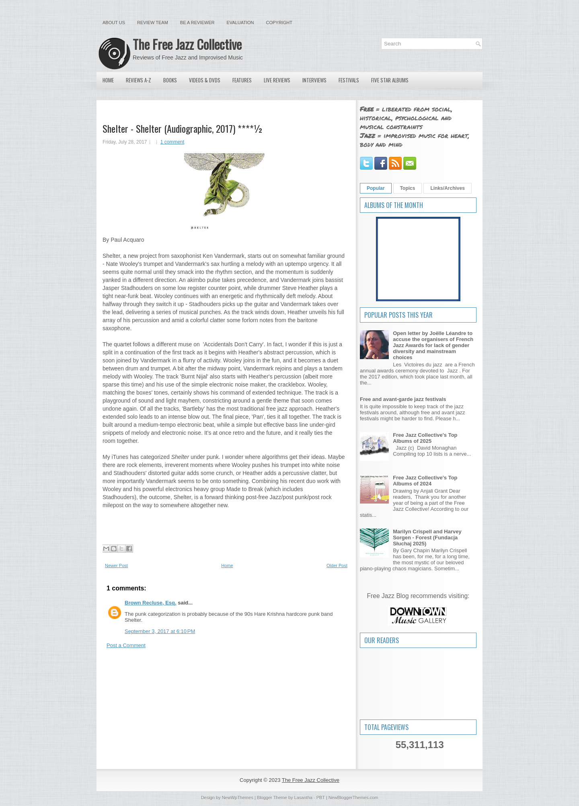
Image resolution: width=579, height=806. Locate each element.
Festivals (349, 80)
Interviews (314, 80)
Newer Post (116, 565)
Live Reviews (277, 80)
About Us (114, 22)
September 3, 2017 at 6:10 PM (160, 631)
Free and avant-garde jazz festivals (403, 399)
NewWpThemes (237, 797)
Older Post (336, 565)
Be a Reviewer (197, 22)
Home (108, 80)
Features (242, 80)
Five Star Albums (390, 80)
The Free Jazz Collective (187, 44)
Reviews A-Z (138, 80)
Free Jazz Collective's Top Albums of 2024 (425, 481)
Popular (376, 188)
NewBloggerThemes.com (353, 797)
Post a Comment (126, 645)
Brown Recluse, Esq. (151, 603)
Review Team (152, 22)
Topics (407, 188)
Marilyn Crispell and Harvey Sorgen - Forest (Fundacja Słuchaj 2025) (427, 537)
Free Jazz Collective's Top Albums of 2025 (425, 438)
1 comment (172, 142)
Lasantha (303, 797)
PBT (320, 797)
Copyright (279, 22)
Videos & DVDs (204, 80)
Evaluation (240, 22)
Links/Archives (447, 188)
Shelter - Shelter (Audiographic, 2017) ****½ (183, 128)
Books (170, 80)
